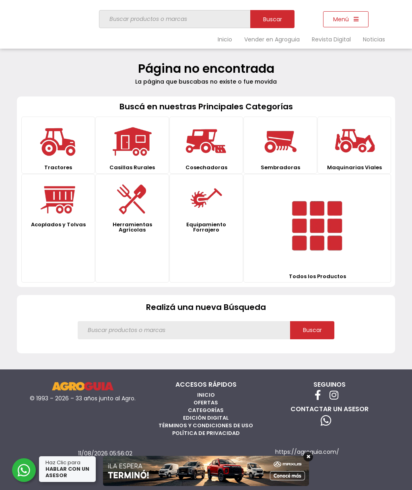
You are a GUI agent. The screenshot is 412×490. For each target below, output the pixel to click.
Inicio (225, 39)
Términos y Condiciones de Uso (206, 425)
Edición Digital (206, 418)
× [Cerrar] (308, 456)
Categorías (206, 410)
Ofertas (206, 402)
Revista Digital (331, 39)
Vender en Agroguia (272, 39)
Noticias (374, 39)
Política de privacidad (206, 433)
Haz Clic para (68, 469)
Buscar (272, 19)
